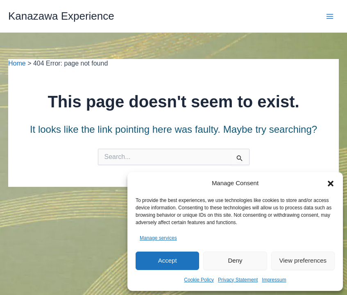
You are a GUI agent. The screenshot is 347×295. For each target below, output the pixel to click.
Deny (235, 260)
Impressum (274, 280)
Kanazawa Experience (61, 16)
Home (17, 63)
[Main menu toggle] (330, 16)
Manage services (158, 238)
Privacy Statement (238, 280)
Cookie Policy (199, 280)
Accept (167, 260)
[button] (331, 183)
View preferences (303, 260)
